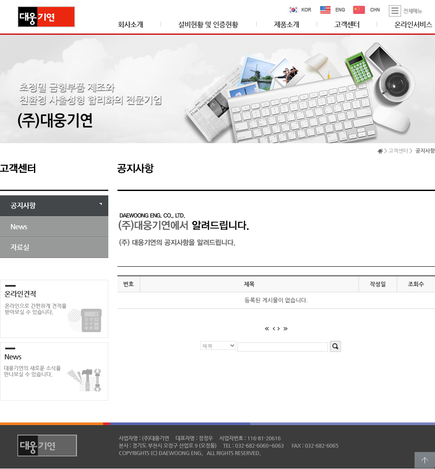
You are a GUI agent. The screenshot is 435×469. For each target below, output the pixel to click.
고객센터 (398, 151)
